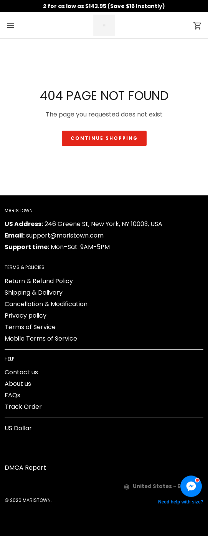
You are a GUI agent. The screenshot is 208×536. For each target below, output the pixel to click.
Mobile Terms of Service (41, 338)
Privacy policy (25, 315)
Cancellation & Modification (46, 304)
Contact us (21, 372)
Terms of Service (30, 327)
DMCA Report (25, 467)
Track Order (23, 406)
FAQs (12, 395)
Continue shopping (104, 138)
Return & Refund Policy (39, 281)
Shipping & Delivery (34, 292)
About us (18, 383)
